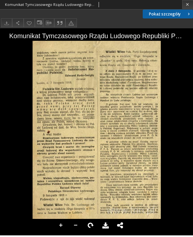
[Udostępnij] (17, 22)
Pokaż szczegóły (170, 14)
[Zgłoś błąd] (71, 22)
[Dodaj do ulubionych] (29, 22)
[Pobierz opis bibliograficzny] (48, 23)
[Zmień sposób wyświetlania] (39, 22)
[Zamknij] (187, 4)
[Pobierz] (6, 22)
